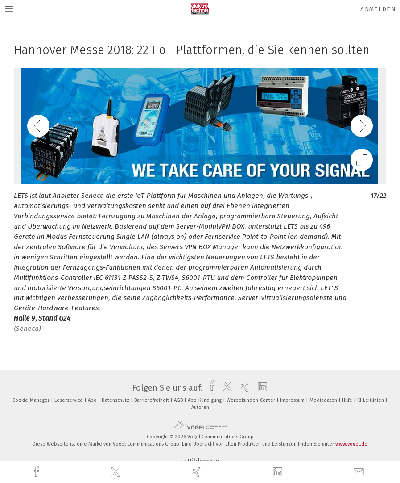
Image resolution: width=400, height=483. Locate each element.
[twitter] (116, 472)
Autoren (200, 407)
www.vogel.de (351, 444)
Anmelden (378, 9)
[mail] (360, 472)
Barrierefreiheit (152, 400)
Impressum (293, 400)
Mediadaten (323, 400)
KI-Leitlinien (371, 400)
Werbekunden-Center (251, 400)
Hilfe (348, 400)
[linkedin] (278, 472)
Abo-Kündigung (205, 400)
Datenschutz (116, 400)
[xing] (197, 472)
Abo (93, 400)
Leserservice (69, 400)
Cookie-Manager (31, 400)
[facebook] (37, 472)
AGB (179, 400)
